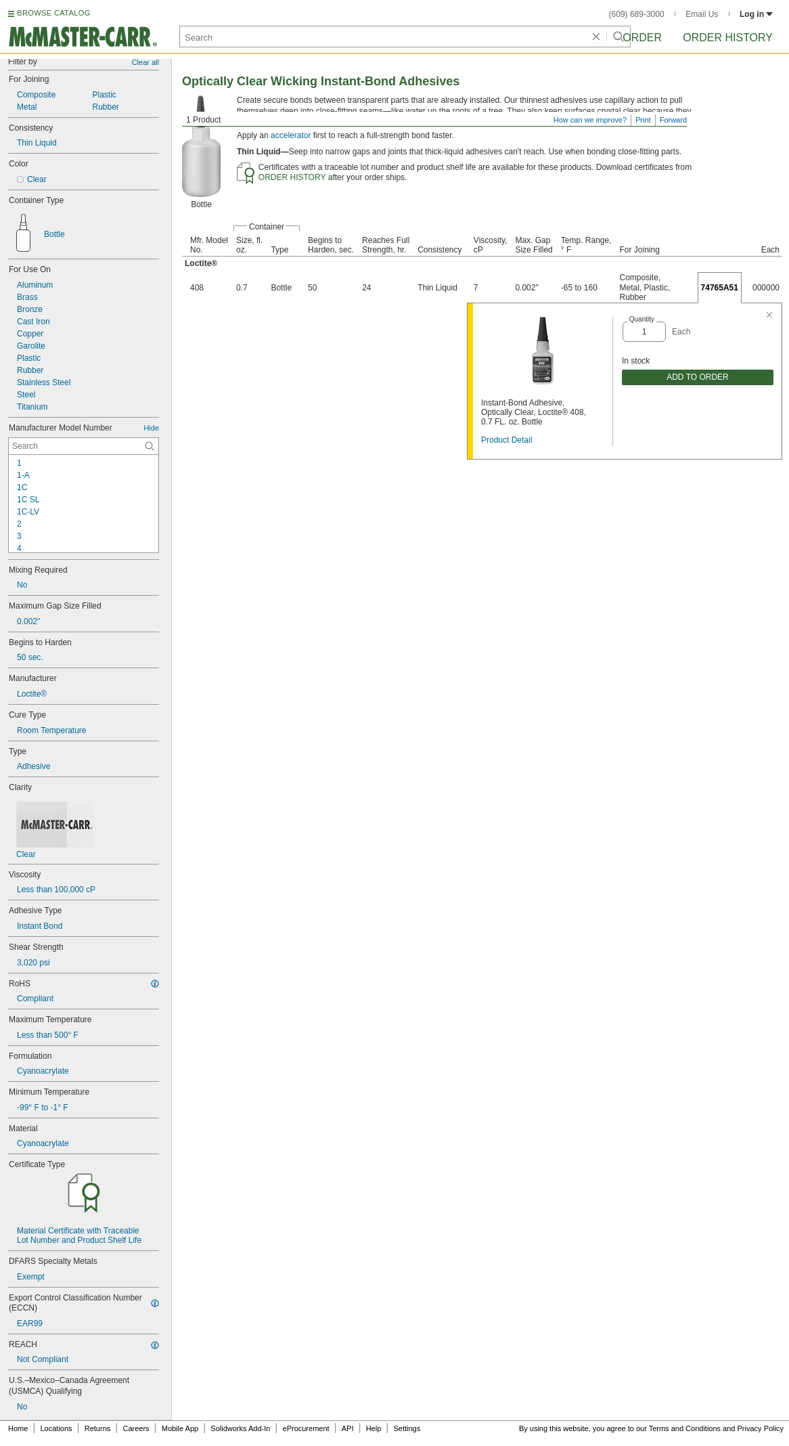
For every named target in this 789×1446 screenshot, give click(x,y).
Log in (756, 14)
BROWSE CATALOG (53, 13)
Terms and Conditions (685, 1428)
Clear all (145, 62)
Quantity (641, 319)
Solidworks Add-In (240, 1428)
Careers (135, 1428)
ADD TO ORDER (698, 377)
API (348, 1428)
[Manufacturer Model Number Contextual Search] (83, 446)
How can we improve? (590, 120)
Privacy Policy (761, 1428)
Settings (406, 1428)
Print (643, 120)
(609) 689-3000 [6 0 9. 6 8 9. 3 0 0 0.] (636, 14)
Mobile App (180, 1428)
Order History (728, 37)
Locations (56, 1428)
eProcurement (306, 1428)
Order (642, 37)
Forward (673, 120)
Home (18, 1428)
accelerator (291, 135)
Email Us (701, 14)
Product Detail (506, 440)
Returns (98, 1428)
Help (374, 1428)
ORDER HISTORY (292, 177)
